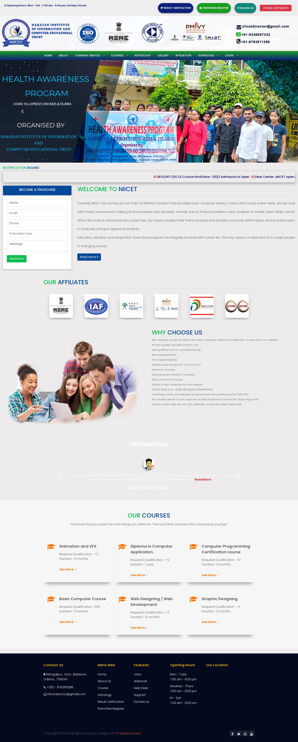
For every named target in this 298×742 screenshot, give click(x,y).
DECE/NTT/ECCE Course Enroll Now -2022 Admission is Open (209, 177)
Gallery (163, 55)
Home (48, 55)
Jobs (137, 674)
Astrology (142, 55)
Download (206, 55)
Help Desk (141, 688)
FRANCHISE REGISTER (213, 8)
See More (67, 569)
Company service (87, 55)
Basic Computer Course (82, 598)
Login (229, 55)
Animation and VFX (78, 546)
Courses (117, 55)
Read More (89, 257)
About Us (104, 681)
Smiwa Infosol (130, 733)
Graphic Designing (220, 598)
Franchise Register (111, 708)
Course (103, 688)
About (63, 55)
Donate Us (245, 8)
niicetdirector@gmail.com (65, 694)
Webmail (140, 681)
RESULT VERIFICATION (175, 8)
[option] (76, 306)
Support (140, 695)
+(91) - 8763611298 (58, 687)
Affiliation (183, 55)
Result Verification (111, 702)
